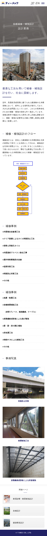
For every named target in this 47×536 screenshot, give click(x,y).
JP (32, 3)
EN (37, 3)
